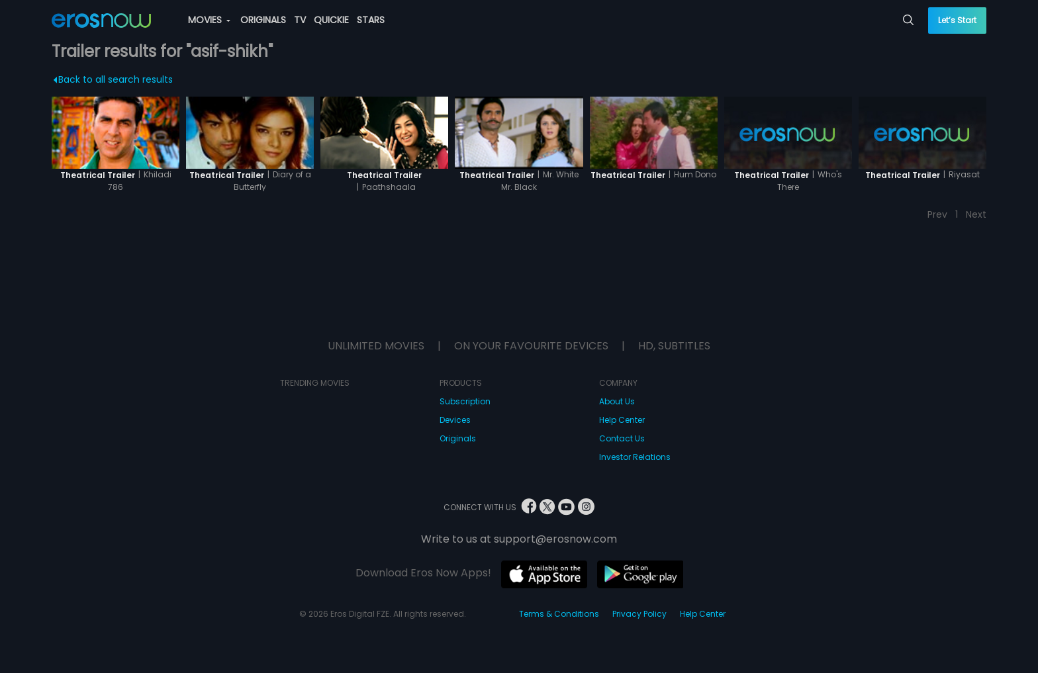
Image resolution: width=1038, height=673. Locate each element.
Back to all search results (113, 79)
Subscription (465, 401)
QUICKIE (331, 19)
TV (300, 19)
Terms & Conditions (559, 613)
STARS (371, 19)
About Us (617, 401)
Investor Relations (635, 457)
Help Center (622, 420)
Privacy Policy (639, 613)
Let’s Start (957, 20)
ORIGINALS (263, 19)
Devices (455, 420)
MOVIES (209, 19)
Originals (458, 438)
